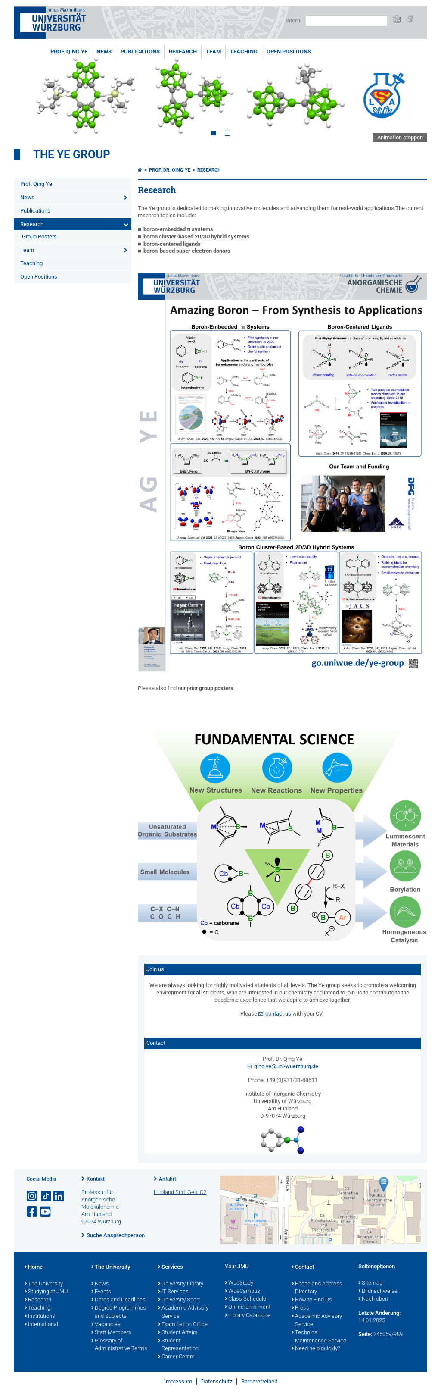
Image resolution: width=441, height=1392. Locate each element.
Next (412, 94)
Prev (29, 94)
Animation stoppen (400, 137)
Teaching (244, 51)
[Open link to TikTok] (46, 1196)
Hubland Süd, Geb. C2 (180, 1192)
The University (44, 1284)
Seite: (365, 1334)
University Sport (179, 1300)
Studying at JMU (46, 1292)
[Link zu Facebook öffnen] (33, 1212)
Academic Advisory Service (183, 1312)
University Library (180, 1284)
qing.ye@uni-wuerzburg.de (286, 1066)
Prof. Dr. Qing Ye (169, 170)
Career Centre (176, 1357)
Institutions (40, 1316)
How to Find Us (312, 1300)
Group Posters (39, 236)
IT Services (173, 1292)
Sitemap (370, 1283)
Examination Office (183, 1325)
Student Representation (178, 1345)
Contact (303, 1267)
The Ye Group (71, 154)
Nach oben (373, 1299)
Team (213, 51)
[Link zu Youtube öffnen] (46, 1212)
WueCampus (242, 1291)
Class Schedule (245, 1299)
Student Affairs (178, 1333)
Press (300, 1308)
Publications (140, 51)
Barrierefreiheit (259, 1381)
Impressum (178, 1381)
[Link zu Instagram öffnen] (33, 1196)
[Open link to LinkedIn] (59, 1196)
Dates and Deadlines (118, 1300)
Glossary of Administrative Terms (119, 1345)
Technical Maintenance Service (319, 1337)
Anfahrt (167, 1179)
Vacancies (106, 1325)
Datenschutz (216, 1381)
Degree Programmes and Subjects (118, 1312)
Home (34, 1267)
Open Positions (289, 51)
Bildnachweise (378, 1291)
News (104, 51)
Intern (293, 20)
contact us (278, 1013)
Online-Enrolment (247, 1307)
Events (101, 1292)
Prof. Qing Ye (68, 51)
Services (170, 1267)
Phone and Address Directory (317, 1288)
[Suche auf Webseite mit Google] (346, 21)
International (41, 1325)
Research (183, 51)
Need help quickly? (316, 1349)
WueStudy (239, 1283)
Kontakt (96, 1179)
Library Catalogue (247, 1316)
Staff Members (111, 1333)
